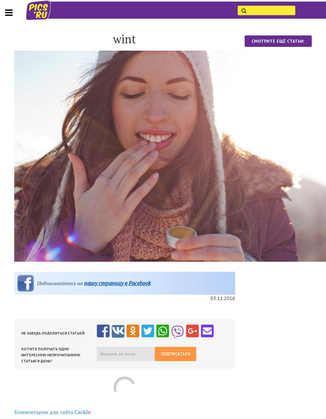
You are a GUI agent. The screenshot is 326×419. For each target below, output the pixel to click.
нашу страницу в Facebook (117, 283)
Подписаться (175, 354)
